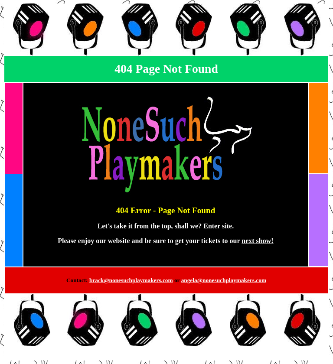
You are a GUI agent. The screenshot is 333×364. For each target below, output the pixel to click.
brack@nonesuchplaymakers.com (131, 280)
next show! (257, 240)
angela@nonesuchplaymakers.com (223, 280)
